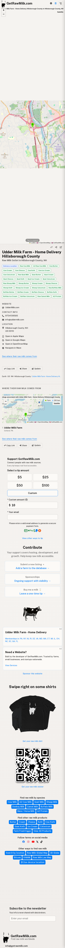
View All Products (42, 831)
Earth (4, 376)
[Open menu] (60, 3)
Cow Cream (7, 270)
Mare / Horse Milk (26, 811)
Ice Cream (32, 826)
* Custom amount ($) (17, 499)
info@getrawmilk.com (16, 946)
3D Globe (54, 853)
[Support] (56, 3)
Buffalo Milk (47, 806)
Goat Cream (48, 275)
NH (12, 376)
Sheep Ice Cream (22, 288)
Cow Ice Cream (44, 270)
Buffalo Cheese (38, 292)
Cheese (31, 822)
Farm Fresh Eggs (22, 831)
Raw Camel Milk (44, 296)
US (9, 376)
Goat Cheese (8, 279)
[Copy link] (51, 247)
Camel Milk (32, 806)
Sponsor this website (32, 673)
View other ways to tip (32, 538)
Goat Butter (36, 275)
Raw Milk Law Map (42, 857)
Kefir (40, 822)
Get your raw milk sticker (33, 787)
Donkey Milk (18, 806)
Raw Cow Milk (25, 266)
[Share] (56, 247)
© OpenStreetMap (43, 243)
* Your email (13, 512)
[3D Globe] (51, 3)
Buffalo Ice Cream (10, 296)
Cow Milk (12, 802)
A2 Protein (57, 296)
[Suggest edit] (61, 247)
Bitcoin (17, 857)
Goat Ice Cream (34, 279)
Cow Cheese (20, 270)
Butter (13, 822)
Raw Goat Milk (23, 275)
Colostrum (45, 826)
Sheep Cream (37, 283)
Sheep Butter (24, 283)
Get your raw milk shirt (32, 741)
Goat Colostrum (49, 279)
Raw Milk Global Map (37, 853)
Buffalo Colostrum (27, 296)
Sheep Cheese (51, 283)
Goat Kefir (21, 279)
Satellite (60, 12)
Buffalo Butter (8, 292)
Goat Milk (39, 802)
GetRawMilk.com (55, 422)
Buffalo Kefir (52, 292)
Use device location (32, 862)
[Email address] (32, 918)
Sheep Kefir (8, 288)
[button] (4, 10)
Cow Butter (53, 266)
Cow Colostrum (9, 275)
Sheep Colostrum (38, 288)
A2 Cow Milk (25, 802)
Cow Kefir (31, 270)
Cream (22, 822)
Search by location (15, 853)
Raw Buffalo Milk (55, 288)
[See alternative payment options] (37, 530)
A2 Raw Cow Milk (39, 266)
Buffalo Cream (23, 292)
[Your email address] (32, 517)
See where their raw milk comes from (19, 356)
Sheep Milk (51, 802)
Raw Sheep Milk (9, 283)
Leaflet (32, 243)
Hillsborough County (23, 376)
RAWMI (26, 857)
